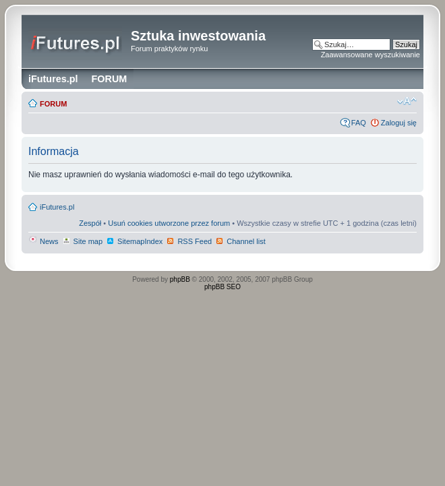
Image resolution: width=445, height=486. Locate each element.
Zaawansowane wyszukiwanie (370, 55)
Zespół (90, 223)
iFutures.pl (57, 207)
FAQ (358, 123)
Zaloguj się (399, 123)
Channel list (240, 241)
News (43, 241)
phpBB (180, 279)
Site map (82, 241)
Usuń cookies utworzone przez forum (169, 223)
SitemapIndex (134, 241)
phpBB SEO (222, 287)
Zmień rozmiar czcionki (407, 101)
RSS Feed (189, 241)
